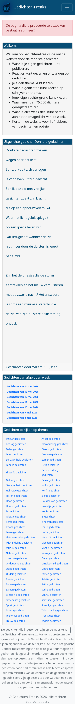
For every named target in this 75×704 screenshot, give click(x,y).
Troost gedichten (50, 615)
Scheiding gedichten (17, 595)
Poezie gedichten (15, 579)
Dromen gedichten (52, 454)
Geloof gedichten (15, 480)
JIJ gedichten (48, 516)
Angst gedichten (50, 439)
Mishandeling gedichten (19, 542)
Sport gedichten (15, 605)
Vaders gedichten (51, 621)
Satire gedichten (50, 584)
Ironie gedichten (50, 511)
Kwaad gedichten (15, 527)
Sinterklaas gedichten (18, 600)
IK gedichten (13, 511)
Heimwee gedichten (17, 490)
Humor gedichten (16, 506)
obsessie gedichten (17, 558)
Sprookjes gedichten (52, 605)
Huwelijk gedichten (52, 506)
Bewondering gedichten (54, 444)
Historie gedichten (16, 495)
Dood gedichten (15, 454)
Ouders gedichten (16, 574)
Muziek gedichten (16, 548)
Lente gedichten (50, 527)
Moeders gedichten (52, 542)
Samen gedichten (16, 584)
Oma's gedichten (50, 558)
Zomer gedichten (51, 459)
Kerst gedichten (15, 522)
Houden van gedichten (54, 501)
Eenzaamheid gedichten (19, 459)
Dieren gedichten (51, 449)
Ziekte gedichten (50, 495)
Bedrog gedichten (16, 444)
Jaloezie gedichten (16, 516)
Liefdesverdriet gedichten (20, 537)
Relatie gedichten (51, 579)
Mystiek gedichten (51, 548)
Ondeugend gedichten (18, 563)
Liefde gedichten (50, 532)
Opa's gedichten (50, 568)
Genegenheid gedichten (19, 485)
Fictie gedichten (50, 465)
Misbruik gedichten (52, 537)
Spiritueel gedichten (52, 600)
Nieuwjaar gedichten (53, 553)
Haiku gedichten (50, 485)
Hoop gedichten (15, 501)
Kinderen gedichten (52, 522)
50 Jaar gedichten (16, 439)
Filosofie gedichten (16, 472)
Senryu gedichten (51, 595)
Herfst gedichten (50, 490)
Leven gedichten (15, 532)
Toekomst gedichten (17, 615)
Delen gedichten (15, 449)
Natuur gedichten (16, 553)
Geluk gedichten (50, 480)
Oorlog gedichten (16, 568)
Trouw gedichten (15, 621)
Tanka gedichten (15, 610)
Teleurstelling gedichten (54, 610)
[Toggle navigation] (67, 7)
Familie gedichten (16, 465)
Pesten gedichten (51, 574)
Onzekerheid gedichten (54, 563)
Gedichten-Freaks (24, 7)
